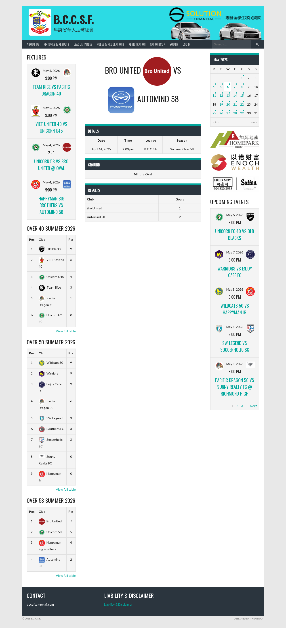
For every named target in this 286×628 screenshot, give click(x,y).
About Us (33, 44)
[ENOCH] (234, 169)
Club (42, 239)
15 (242, 95)
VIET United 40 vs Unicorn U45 (51, 127)
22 (242, 104)
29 (242, 113)
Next (253, 406)
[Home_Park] (234, 147)
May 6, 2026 (234, 215)
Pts (71, 239)
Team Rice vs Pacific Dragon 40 (51, 90)
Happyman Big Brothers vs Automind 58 (51, 205)
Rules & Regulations (110, 44)
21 (235, 104)
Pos (32, 239)
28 (235, 113)
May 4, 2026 (51, 145)
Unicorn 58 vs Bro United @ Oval (51, 164)
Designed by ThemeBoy (249, 618)
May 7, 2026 (234, 252)
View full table (66, 331)
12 (221, 95)
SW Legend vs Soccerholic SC (234, 346)
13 (228, 95)
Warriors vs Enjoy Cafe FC (234, 272)
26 (221, 113)
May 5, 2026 (51, 70)
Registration (136, 44)
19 (221, 104)
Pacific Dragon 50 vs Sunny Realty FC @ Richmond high (234, 387)
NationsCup (157, 44)
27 (228, 113)
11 (214, 95)
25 (214, 113)
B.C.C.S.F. (74, 19)
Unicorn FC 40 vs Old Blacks (234, 234)
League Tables (83, 44)
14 (235, 95)
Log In (186, 44)
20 (228, 104)
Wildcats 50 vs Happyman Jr (235, 309)
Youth (174, 44)
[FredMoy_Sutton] (234, 191)
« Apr (216, 122)
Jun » (253, 122)
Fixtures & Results (56, 44)
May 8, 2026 (234, 289)
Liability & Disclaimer (118, 604)
